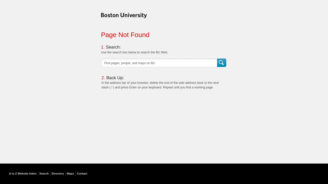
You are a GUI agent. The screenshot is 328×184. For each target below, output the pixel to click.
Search (222, 63)
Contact (82, 173)
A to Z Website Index (23, 173)
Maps (70, 173)
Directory (58, 173)
